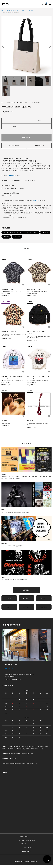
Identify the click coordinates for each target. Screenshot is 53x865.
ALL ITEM (45, 232)
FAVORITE (43, 607)
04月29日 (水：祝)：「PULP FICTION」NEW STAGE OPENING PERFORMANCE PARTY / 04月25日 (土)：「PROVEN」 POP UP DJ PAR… (26, 477)
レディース (17, 236)
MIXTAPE (36, 200)
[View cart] (46, 4)
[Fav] (42, 4)
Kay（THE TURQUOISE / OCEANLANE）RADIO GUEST (15, 512)
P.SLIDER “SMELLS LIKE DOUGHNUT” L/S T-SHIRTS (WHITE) (12, 381)
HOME (2, 10)
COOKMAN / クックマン (8, 289)
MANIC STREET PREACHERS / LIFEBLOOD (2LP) (38, 424)
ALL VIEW (31, 590)
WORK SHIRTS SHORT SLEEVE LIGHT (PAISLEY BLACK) (11, 292)
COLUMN (4, 543)
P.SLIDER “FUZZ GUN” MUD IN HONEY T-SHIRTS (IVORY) (37, 381)
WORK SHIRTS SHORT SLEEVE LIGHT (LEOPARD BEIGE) (37, 292)
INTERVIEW (26, 607)
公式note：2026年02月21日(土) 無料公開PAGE (12, 546)
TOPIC (3, 510)
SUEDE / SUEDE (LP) (6, 423)
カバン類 (6, 236)
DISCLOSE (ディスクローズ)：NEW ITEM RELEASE (14, 579)
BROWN (11, 176)
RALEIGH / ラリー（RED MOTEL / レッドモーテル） (38, 333)
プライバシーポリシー (26, 844)
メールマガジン (26, 847)
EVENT (3, 474)
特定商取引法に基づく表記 (27, 840)
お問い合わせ (14, 145)
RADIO (9, 607)
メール (23, 163)
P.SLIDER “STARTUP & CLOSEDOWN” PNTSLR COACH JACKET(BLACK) (39, 337)
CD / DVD (4, 421)
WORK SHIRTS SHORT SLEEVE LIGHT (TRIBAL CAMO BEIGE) (13, 335)
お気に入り (39, 145)
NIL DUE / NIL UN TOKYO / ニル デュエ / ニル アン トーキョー (20, 10)
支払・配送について (27, 836)
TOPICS (9, 598)
